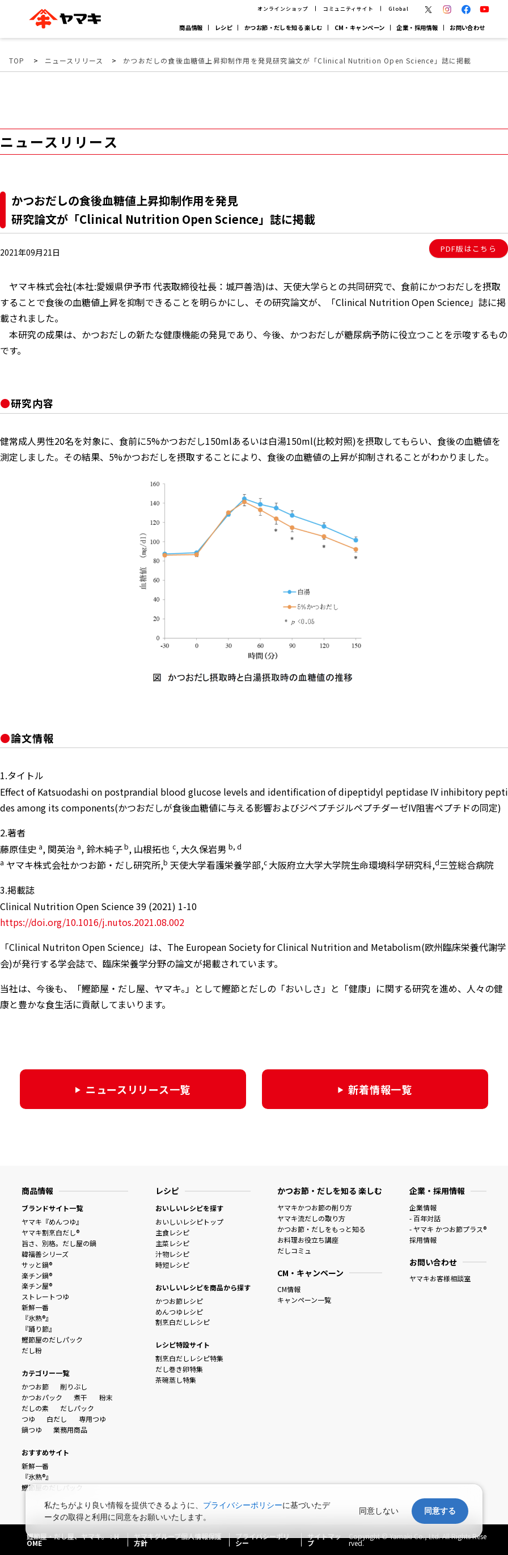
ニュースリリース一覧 (138, 1089)
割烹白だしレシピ (182, 1322)
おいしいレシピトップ (189, 1221)
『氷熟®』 (37, 1318)
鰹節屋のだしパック (52, 1339)
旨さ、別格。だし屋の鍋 (59, 1243)
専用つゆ (92, 1419)
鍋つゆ (32, 1429)
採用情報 (423, 1239)
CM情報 (288, 1289)
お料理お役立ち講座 (307, 1239)
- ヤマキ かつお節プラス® (447, 1229)
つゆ (28, 1419)
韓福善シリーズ (45, 1254)
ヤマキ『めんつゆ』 (52, 1221)
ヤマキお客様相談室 (440, 1278)
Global (398, 8)
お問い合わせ (467, 27)
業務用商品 (70, 1429)
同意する (440, 1510)
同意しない (379, 1510)
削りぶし (73, 1386)
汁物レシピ (172, 1254)
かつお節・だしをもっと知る (321, 1229)
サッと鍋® (37, 1264)
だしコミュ (294, 1250)
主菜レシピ (172, 1243)
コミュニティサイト (348, 8)
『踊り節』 (39, 1328)
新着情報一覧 (380, 1089)
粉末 (106, 1397)
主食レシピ (172, 1232)
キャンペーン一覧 (304, 1300)
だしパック (77, 1408)
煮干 (80, 1397)
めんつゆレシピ (179, 1311)
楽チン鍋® (37, 1275)
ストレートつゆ (45, 1296)
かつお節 (35, 1386)
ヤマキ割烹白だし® (50, 1232)
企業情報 (423, 1207)
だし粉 (32, 1350)
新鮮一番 (35, 1307)
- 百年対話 (425, 1218)
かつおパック (42, 1397)
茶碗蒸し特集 (175, 1379)
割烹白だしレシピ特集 (189, 1358)
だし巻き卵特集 (179, 1369)
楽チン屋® (37, 1285)
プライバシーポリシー (242, 1505)
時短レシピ (172, 1264)
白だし (56, 1419)
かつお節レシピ (179, 1301)
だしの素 (35, 1408)
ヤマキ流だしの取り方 (311, 1218)
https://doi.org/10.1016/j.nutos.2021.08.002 (92, 922)
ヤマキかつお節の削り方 (314, 1207)
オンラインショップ (282, 8)
